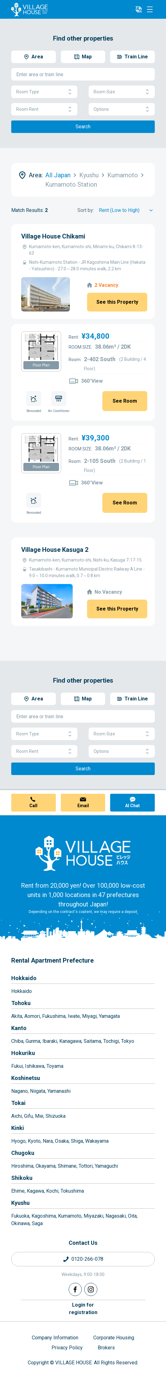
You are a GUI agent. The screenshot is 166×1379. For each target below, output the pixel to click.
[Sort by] (127, 210)
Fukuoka (20, 1216)
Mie (39, 1116)
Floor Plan (41, 365)
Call (33, 805)
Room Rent (44, 109)
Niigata (37, 1091)
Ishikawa (34, 1066)
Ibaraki (49, 1041)
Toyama (54, 1066)
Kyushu (20, 1203)
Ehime (18, 1191)
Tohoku (21, 1003)
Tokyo (127, 1041)
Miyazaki (93, 1216)
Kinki (17, 1128)
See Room (125, 401)
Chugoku (22, 1153)
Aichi (16, 1116)
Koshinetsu (25, 1078)
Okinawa (20, 1223)
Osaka (62, 1141)
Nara (48, 1141)
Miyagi (89, 1016)
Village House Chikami (53, 236)
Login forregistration (83, 1308)
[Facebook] (75, 1289)
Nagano (19, 1091)
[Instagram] (90, 1289)
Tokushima (72, 1191)
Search (83, 127)
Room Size (122, 92)
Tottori (86, 1166)
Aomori (32, 1016)
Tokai (18, 1103)
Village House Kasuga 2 (54, 549)
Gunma (33, 1041)
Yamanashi (59, 1091)
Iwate (74, 1016)
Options (122, 109)
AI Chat (132, 805)
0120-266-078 (87, 1259)
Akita (16, 1016)
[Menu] (150, 9)
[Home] (83, 853)
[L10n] (139, 9)
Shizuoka (56, 1116)
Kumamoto (69, 1216)
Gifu (28, 1116)
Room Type (44, 92)
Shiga (77, 1141)
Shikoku (21, 1178)
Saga (37, 1223)
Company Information (55, 1338)
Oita (132, 1216)
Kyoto (34, 1141)
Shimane (67, 1166)
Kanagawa (70, 1041)
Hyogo (18, 1141)
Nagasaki (115, 1216)
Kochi (52, 1191)
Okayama (46, 1166)
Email (83, 805)
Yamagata (109, 1016)
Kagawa (35, 1191)
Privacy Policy (67, 1348)
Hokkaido (24, 978)
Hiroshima (22, 1166)
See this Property (117, 302)
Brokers (106, 1348)
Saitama (92, 1041)
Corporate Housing (113, 1338)
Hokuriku (23, 1053)
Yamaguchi (106, 1166)
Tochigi (111, 1041)
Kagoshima (44, 1216)
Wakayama (97, 1141)
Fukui (17, 1066)
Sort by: (85, 210)
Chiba (17, 1041)
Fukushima (54, 1016)
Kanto (19, 1028)
